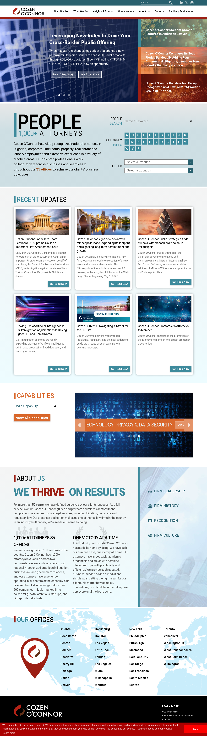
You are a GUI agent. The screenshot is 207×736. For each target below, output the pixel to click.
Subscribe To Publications (177, 716)
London (100, 657)
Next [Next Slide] (188, 425)
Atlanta (65, 629)
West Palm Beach (176, 657)
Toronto (169, 629)
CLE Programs (170, 712)
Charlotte (66, 657)
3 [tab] (69, 95)
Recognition (162, 521)
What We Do (80, 11)
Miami (99, 671)
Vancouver (171, 636)
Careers (159, 11)
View (181, 425)
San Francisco (139, 671)
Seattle (134, 685)
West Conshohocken (178, 650)
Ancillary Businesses (181, 11)
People (116, 121)
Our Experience (90, 74)
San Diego (136, 664)
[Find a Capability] (36, 406)
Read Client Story (63, 74)
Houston (101, 636)
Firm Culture (162, 535)
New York (135, 629)
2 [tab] (64, 95)
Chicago (66, 671)
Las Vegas (102, 643)
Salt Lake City (138, 657)
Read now (58, 283)
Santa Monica (138, 678)
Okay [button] (195, 729)
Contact (167, 719)
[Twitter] (187, 3)
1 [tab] (59, 95)
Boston (65, 643)
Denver (65, 685)
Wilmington (172, 664)
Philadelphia (137, 636)
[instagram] (192, 3)
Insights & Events (103, 11)
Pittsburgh (136, 643)
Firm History (162, 506)
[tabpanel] (71, 60)
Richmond (136, 650)
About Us (144, 11)
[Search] (170, 2)
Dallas (64, 678)
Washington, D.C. (175, 643)
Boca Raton (68, 636)
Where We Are (126, 11)
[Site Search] (157, 2)
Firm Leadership (165, 491)
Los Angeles (103, 664)
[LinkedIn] (181, 3)
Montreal (101, 685)
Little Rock (102, 650)
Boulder (65, 650)
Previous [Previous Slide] (80, 425)
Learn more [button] (9, 732)
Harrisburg (102, 629)
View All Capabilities (32, 418)
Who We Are (61, 11)
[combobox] (102, 11)
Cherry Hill (67, 664)
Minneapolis (103, 678)
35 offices (44, 169)
